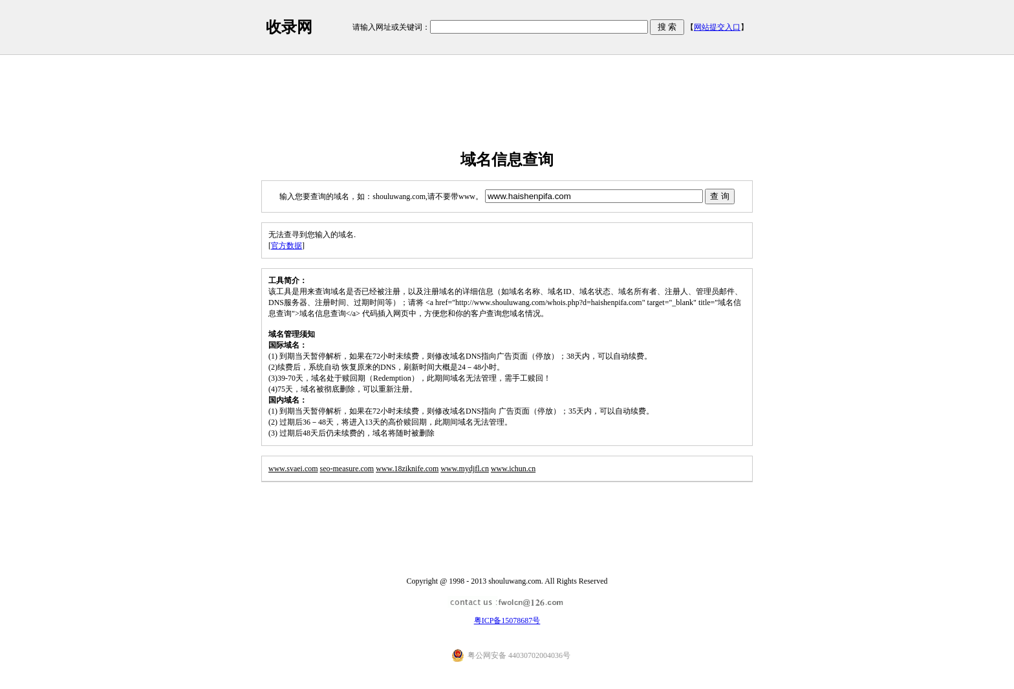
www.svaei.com (293, 468)
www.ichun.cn (513, 468)
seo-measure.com (347, 468)
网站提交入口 (717, 27)
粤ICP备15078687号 (507, 620)
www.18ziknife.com (407, 468)
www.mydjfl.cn (464, 468)
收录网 (289, 27)
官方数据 (286, 245)
